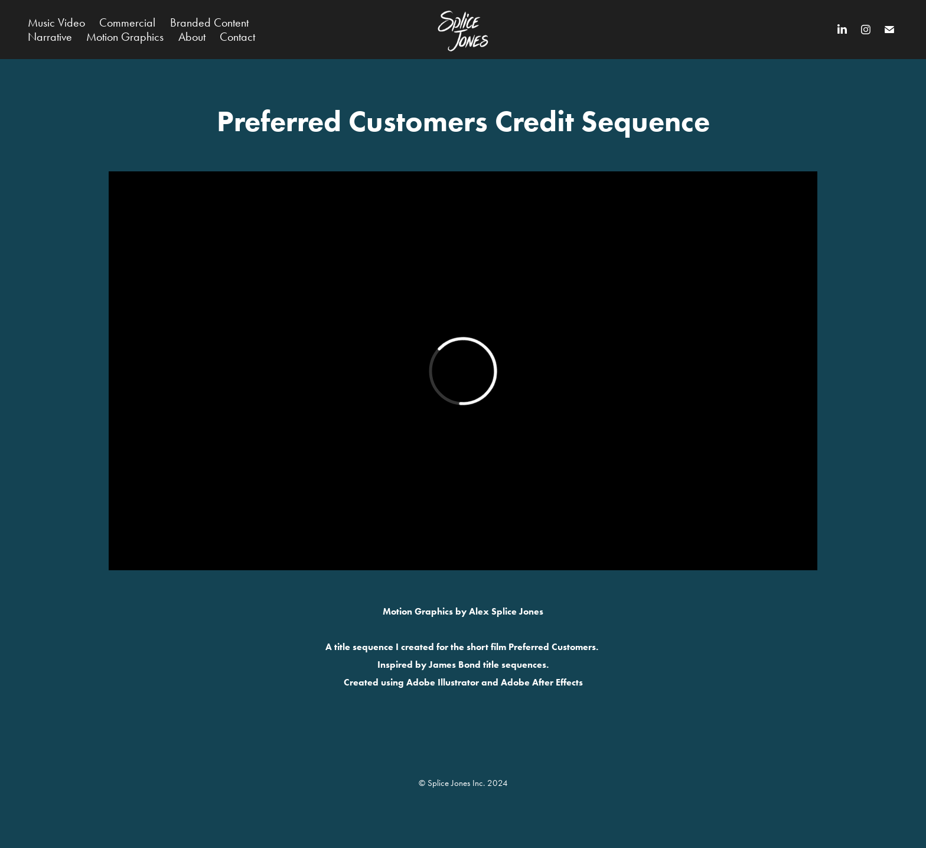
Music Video (56, 22)
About (192, 37)
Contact (237, 37)
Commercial (127, 22)
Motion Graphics (125, 37)
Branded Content (209, 22)
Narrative (50, 37)
